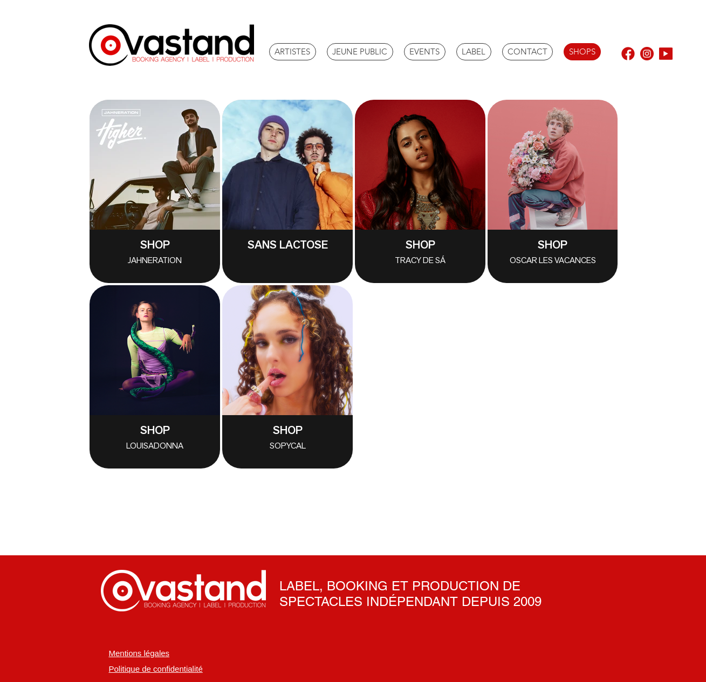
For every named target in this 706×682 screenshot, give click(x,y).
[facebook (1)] (628, 53)
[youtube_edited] (666, 53)
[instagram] (647, 53)
